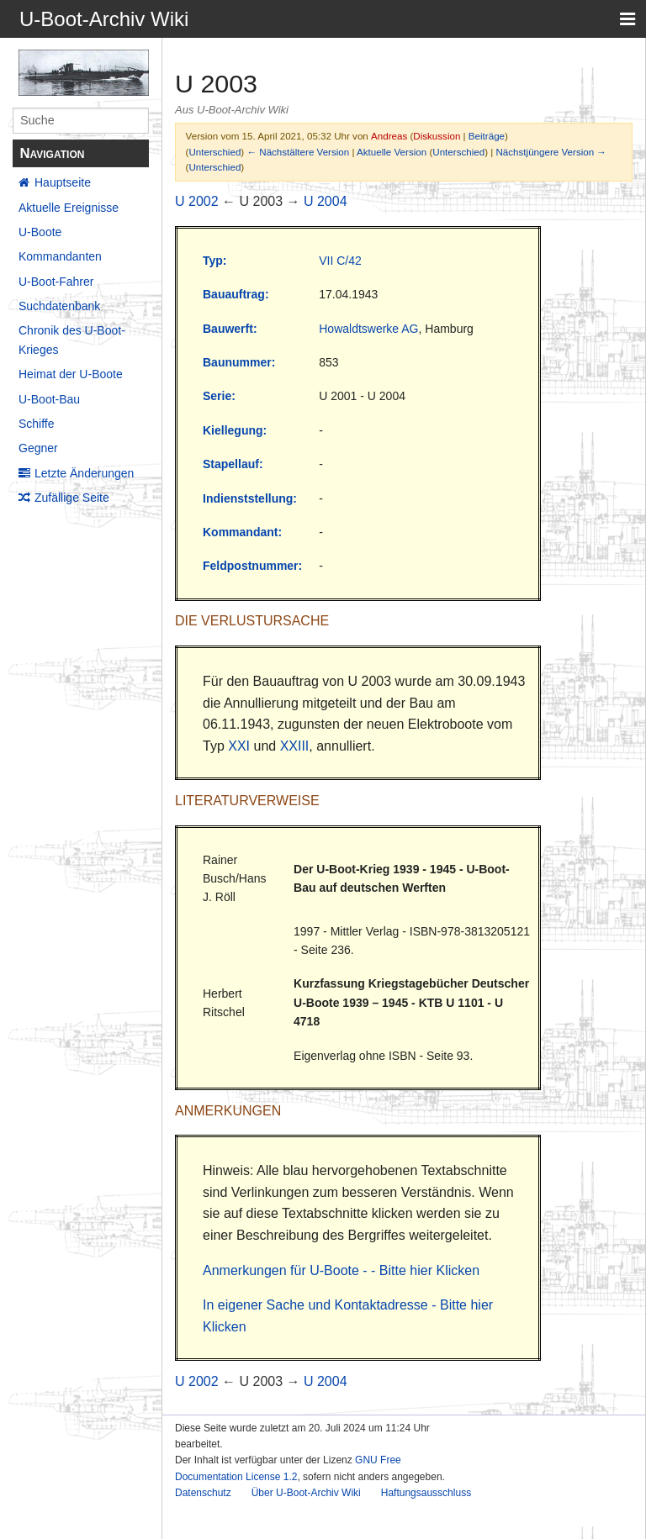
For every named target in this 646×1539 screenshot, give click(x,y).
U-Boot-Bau (49, 399)
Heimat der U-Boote (71, 374)
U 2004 (325, 201)
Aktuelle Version (391, 151)
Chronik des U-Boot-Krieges (72, 340)
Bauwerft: (230, 328)
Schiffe (37, 423)
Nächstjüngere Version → (551, 151)
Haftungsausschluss (426, 1493)
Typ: (215, 260)
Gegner (38, 448)
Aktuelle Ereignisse (69, 207)
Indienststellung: (250, 498)
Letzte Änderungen (84, 473)
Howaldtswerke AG (368, 328)
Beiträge (487, 135)
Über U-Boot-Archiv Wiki (306, 1493)
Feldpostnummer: (252, 565)
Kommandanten (60, 256)
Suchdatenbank (59, 306)
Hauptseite (62, 182)
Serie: (219, 396)
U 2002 (197, 201)
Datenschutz (203, 1493)
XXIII (295, 746)
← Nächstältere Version (297, 151)
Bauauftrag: (236, 294)
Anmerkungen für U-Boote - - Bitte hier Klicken (341, 1270)
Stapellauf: (233, 464)
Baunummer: (239, 362)
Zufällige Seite (71, 497)
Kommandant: (242, 532)
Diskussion (436, 135)
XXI (239, 746)
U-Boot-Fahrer (56, 281)
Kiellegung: (235, 430)
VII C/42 (340, 260)
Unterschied (214, 151)
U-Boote (40, 232)
